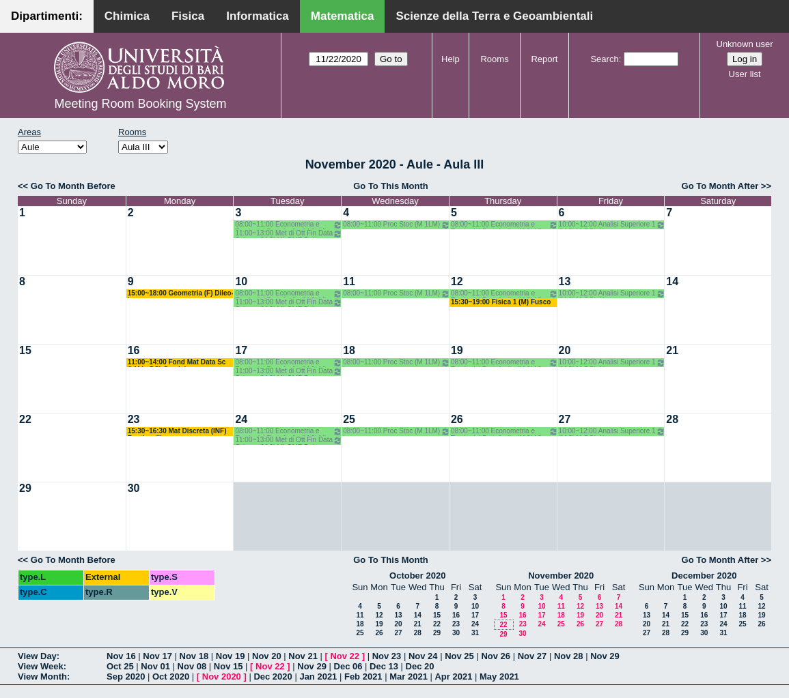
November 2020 (561, 575)
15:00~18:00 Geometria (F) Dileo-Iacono (181, 293)
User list (745, 74)
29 (25, 488)
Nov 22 (344, 656)
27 (565, 419)
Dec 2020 (272, 676)
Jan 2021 (318, 676)
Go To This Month (390, 186)
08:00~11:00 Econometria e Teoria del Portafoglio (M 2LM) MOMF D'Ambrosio (288, 224)
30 (134, 488)
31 (475, 633)
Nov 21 (303, 656)
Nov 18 (194, 656)
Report (544, 59)
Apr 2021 (453, 676)
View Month (42, 676)
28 (672, 419)
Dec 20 (420, 666)
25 (349, 419)
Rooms (494, 59)
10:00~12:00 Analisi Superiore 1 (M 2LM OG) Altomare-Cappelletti (612, 224)
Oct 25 (120, 666)
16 (134, 350)
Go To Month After (720, 186)
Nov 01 (155, 666)
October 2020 (417, 575)
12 (457, 281)
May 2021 (499, 676)
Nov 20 (266, 656)
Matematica (342, 16)
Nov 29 (605, 656)
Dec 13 (384, 666)
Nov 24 (423, 656)
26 (457, 419)
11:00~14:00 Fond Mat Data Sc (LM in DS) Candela (177, 362)
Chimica (127, 16)
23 (134, 419)
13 (565, 281)
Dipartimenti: (47, 16)
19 (457, 350)
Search (604, 59)
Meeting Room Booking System (140, 104)
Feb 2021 (363, 676)
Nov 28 (568, 656)
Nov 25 (459, 656)
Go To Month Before (73, 186)
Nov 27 (532, 656)
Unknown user (745, 44)
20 (565, 350)
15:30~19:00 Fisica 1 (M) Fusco (501, 302)
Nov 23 (387, 656)
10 (241, 281)
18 (349, 350)
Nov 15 (228, 666)
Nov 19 (230, 656)
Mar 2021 (408, 676)
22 (25, 419)
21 (672, 350)
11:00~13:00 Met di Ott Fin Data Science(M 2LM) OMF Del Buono (288, 233)
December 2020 (704, 575)
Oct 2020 (170, 676)
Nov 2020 (221, 676)
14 (672, 281)
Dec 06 (348, 666)
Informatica (257, 16)
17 (241, 350)
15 (25, 350)
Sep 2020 (126, 676)
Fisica (187, 16)
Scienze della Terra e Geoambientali (494, 16)
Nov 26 (495, 656)
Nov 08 (192, 666)
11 (349, 281)
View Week (41, 666)
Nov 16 (121, 656)
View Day (37, 656)
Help (450, 59)
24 (241, 419)
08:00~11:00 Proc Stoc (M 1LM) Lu (396, 224)
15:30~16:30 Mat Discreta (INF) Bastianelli (177, 431)
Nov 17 (157, 656)
